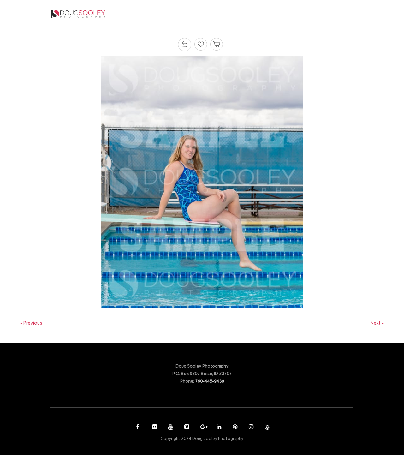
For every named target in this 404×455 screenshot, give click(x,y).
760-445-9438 (209, 381)
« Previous (31, 323)
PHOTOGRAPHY (207, 13)
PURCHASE (251, 13)
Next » (377, 323)
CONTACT (321, 13)
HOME (173, 13)
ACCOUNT (286, 13)
